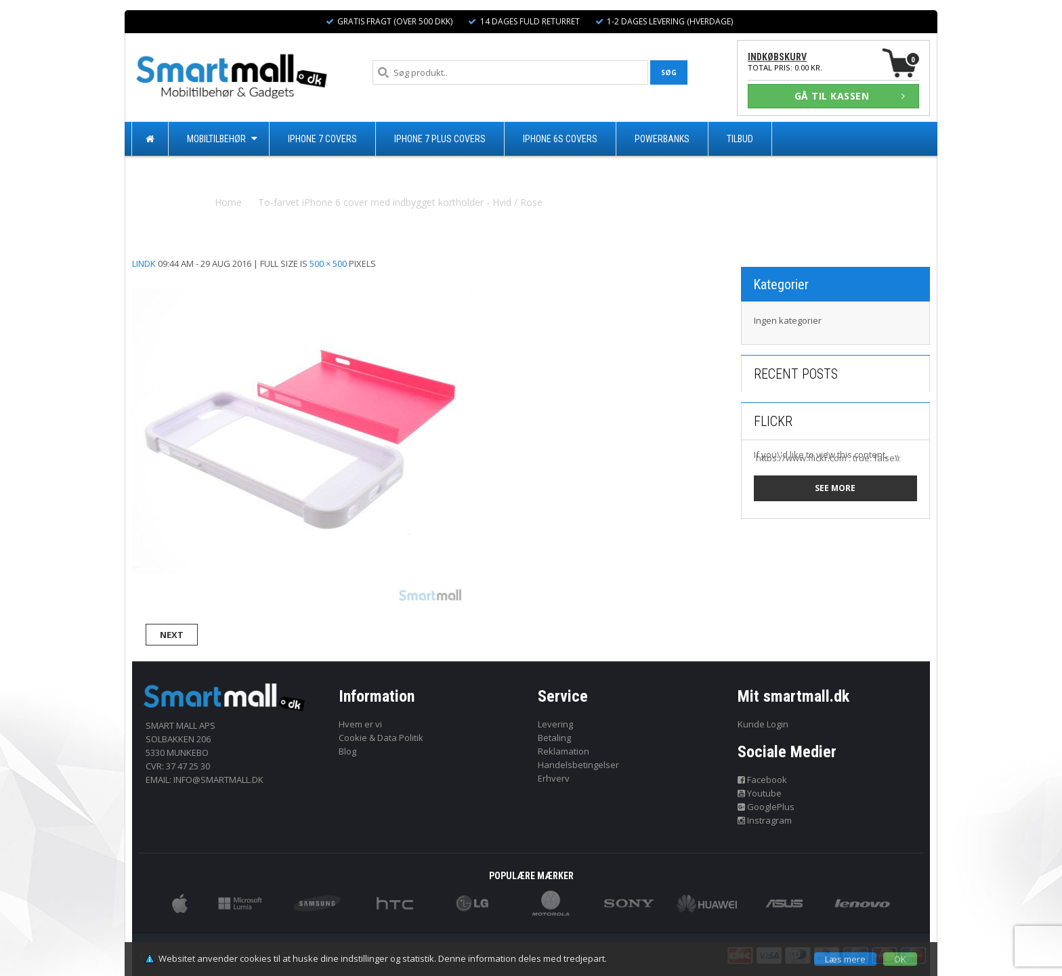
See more (835, 488)
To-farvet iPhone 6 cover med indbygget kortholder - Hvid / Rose (400, 202)
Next (172, 635)
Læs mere (845, 959)
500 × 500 (328, 263)
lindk (144, 263)
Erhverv (554, 778)
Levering (555, 724)
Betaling (554, 737)
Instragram (765, 820)
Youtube (760, 793)
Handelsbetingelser (578, 765)
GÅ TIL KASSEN (850, 95)
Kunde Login (763, 724)
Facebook (763, 779)
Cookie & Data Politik (381, 737)
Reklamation (563, 751)
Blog (347, 751)
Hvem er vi (360, 724)
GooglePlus (766, 807)
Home (228, 202)
